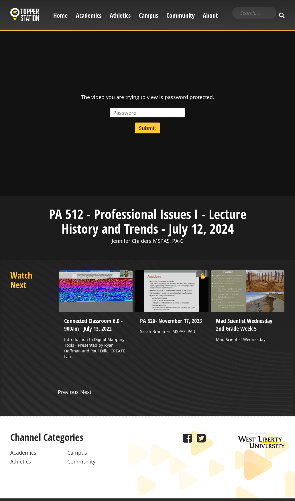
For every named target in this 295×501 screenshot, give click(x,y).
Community (180, 15)
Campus (148, 15)
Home (60, 15)
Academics (88, 15)
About (210, 15)
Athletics (120, 15)
